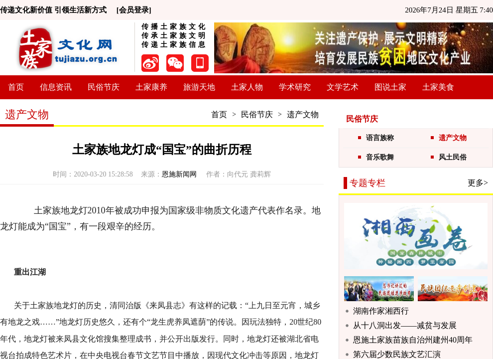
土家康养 (151, 87)
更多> (478, 183)
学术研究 (295, 87)
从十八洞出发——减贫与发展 (405, 325)
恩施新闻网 (180, 174)
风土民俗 (453, 157)
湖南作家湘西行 (381, 311)
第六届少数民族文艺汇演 (397, 354)
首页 (16, 87)
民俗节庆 (104, 87)
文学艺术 (343, 87)
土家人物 (247, 87)
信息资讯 (56, 87)
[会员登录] (134, 10)
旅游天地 (199, 87)
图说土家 (390, 87)
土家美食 (438, 87)
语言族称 (380, 138)
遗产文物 (303, 114)
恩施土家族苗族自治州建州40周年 (413, 340)
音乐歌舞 (380, 157)
